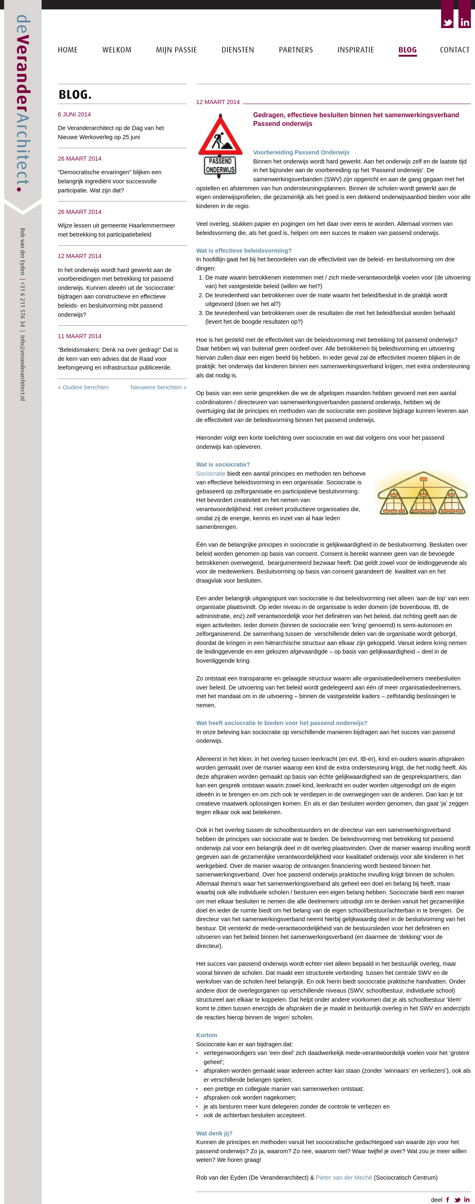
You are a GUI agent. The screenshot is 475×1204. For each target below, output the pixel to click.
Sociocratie (211, 473)
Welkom (117, 75)
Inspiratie (356, 75)
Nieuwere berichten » (159, 387)
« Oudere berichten (83, 387)
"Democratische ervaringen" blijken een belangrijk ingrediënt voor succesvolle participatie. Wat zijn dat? (110, 181)
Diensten (238, 75)
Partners (296, 75)
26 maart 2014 (80, 158)
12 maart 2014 (80, 256)
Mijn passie (177, 80)
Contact (455, 75)
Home (68, 75)
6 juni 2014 (74, 114)
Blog (408, 75)
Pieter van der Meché (344, 1177)
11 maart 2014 (80, 336)
